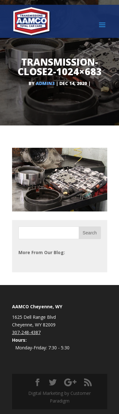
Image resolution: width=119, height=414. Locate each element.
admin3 (45, 83)
